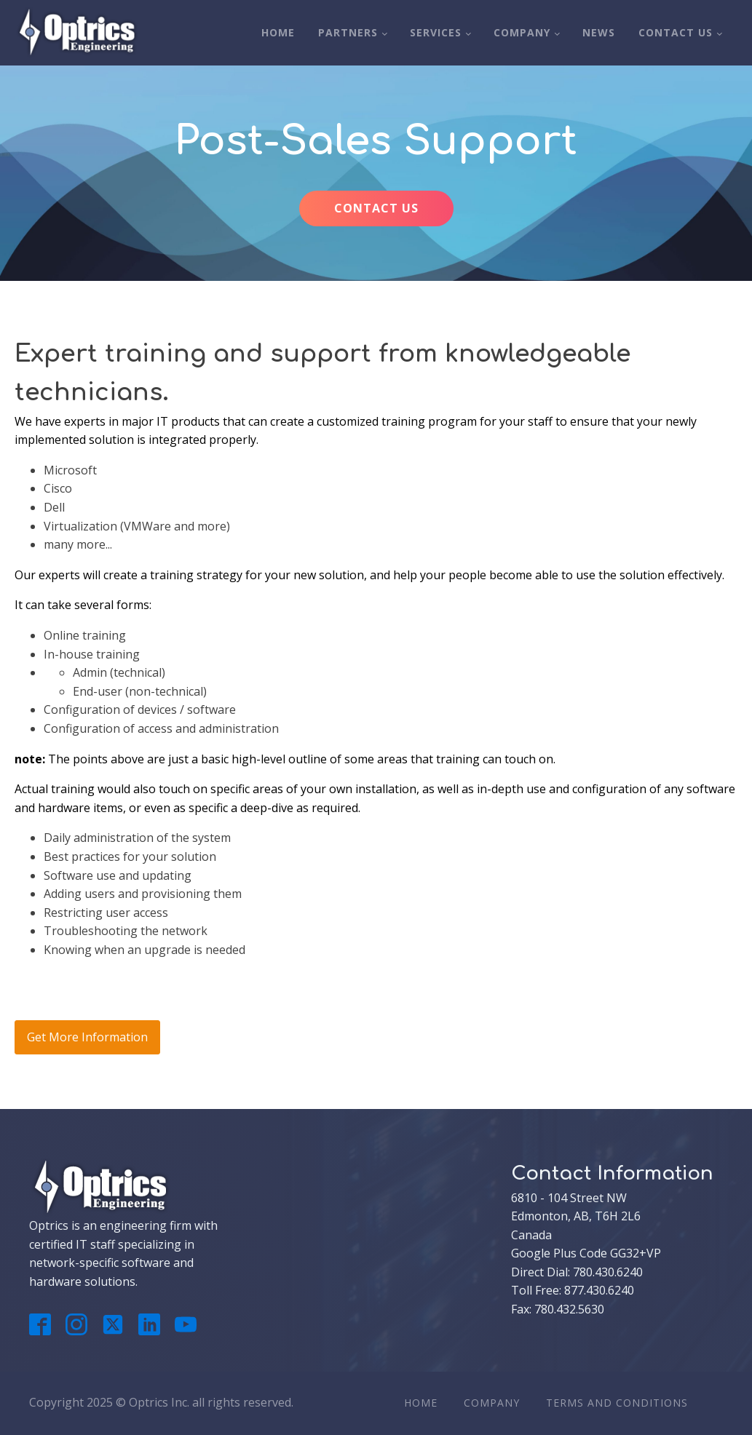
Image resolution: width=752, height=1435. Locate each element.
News (598, 32)
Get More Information (87, 1037)
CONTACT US (376, 208)
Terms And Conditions (617, 1403)
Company (522, 32)
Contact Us (675, 32)
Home (278, 32)
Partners (348, 32)
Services (436, 32)
